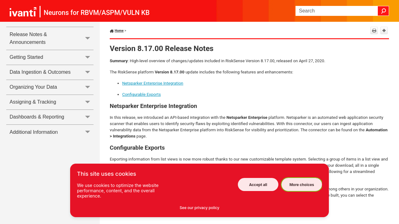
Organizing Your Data (52, 87)
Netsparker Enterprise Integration (152, 83)
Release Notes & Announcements (52, 38)
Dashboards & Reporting (52, 117)
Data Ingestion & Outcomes (52, 72)
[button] (383, 11)
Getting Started (52, 57)
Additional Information (52, 132)
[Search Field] (342, 11)
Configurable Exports (141, 94)
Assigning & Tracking (52, 102)
